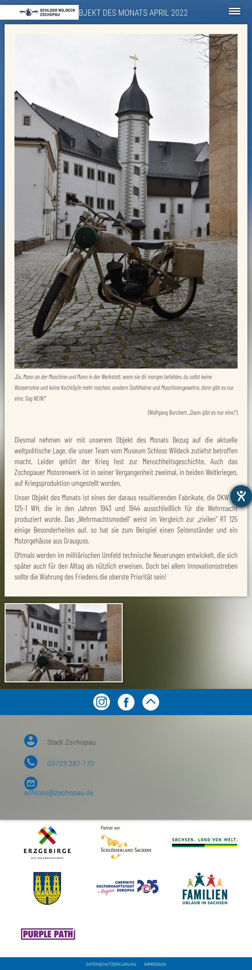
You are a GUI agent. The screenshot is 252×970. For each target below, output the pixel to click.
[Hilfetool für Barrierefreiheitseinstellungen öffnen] (241, 496)
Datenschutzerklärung (111, 964)
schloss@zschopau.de (59, 793)
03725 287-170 (70, 764)
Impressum (155, 964)
